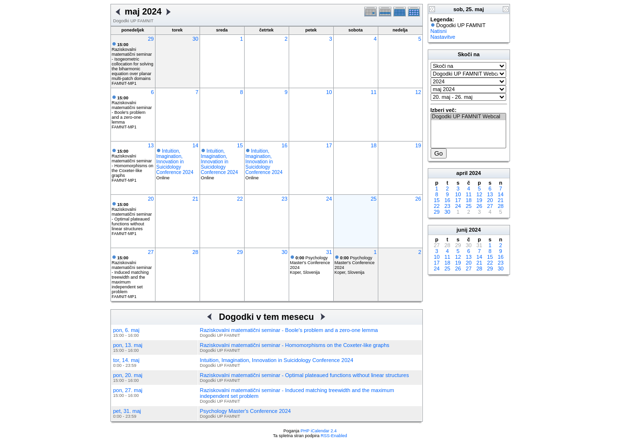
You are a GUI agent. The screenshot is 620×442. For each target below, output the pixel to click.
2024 (474, 173)
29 (151, 39)
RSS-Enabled (334, 435)
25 (373, 199)
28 (195, 252)
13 (151, 145)
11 (373, 92)
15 (240, 145)
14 (195, 145)
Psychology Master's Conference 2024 (310, 262)
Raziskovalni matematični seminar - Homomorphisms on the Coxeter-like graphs (133, 163)
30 (195, 39)
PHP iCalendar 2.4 (319, 430)
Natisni (439, 31)
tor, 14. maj (126, 360)
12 (418, 92)
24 (329, 199)
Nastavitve (443, 37)
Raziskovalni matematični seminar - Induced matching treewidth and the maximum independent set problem (132, 274)
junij (461, 230)
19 (418, 145)
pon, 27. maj (128, 390)
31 (329, 252)
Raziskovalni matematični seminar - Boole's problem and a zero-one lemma (132, 110)
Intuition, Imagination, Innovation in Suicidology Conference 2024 (175, 161)
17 (329, 145)
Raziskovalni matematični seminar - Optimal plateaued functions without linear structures (132, 216)
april (461, 173)
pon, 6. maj (126, 330)
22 (240, 199)
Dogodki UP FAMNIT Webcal (468, 116)
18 (373, 145)
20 (151, 199)
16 (284, 145)
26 (418, 199)
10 (329, 92)
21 (195, 199)
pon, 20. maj (128, 375)
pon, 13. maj (128, 345)
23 (284, 199)
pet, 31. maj (127, 411)
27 (151, 252)
